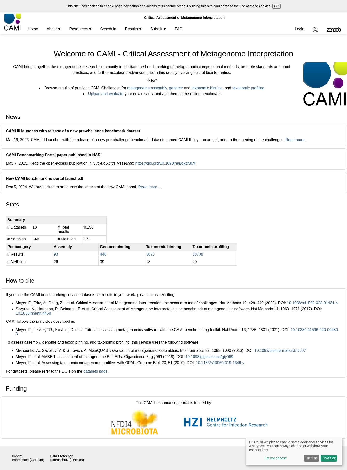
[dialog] (294, 451)
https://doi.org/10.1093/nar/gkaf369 (165, 163)
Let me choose (276, 458)
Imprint (17, 456)
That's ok (329, 458)
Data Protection (61, 456)
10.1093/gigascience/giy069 (209, 357)
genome (176, 88)
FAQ (178, 29)
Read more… (149, 187)
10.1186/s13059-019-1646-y (220, 363)
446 (103, 254)
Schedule (108, 29)
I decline (311, 458)
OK (276, 6)
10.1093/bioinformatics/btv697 (280, 350)
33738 (198, 254)
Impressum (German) (28, 460)
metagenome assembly (147, 88)
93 (56, 254)
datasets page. (96, 371)
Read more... (297, 140)
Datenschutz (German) (67, 460)
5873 (150, 254)
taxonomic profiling (248, 88)
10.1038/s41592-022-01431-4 (312, 303)
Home (33, 29)
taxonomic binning (207, 88)
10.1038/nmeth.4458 (33, 313)
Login (299, 29)
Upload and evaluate (106, 94)
